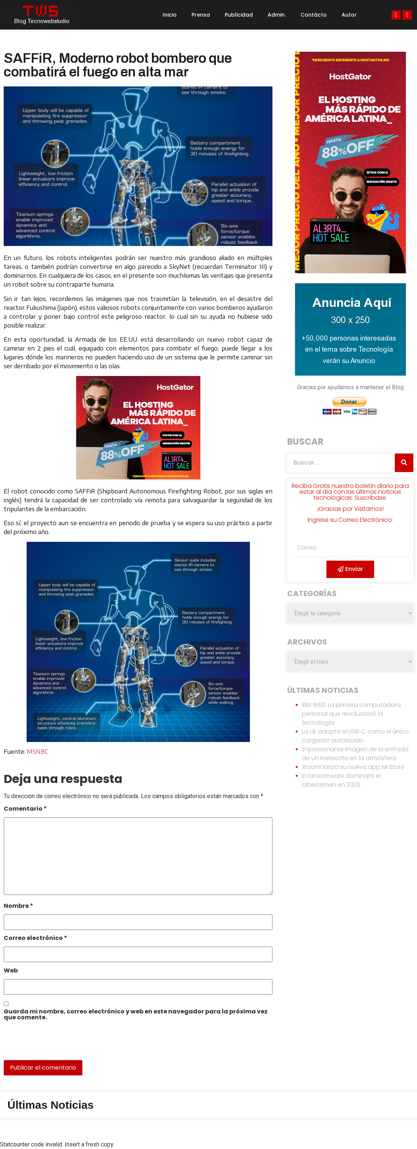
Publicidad (239, 14)
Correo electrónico (35, 938)
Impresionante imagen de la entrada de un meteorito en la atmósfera (355, 753)
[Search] (404, 463)
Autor (349, 14)
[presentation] (54, 1044)
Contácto (314, 14)
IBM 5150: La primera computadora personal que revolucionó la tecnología (351, 714)
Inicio (170, 14)
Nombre (18, 906)
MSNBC (37, 751)
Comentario (25, 809)
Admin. (277, 14)
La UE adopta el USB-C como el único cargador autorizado (355, 736)
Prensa (200, 14)
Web (11, 971)
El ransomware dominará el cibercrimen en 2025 (341, 780)
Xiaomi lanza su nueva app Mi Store (353, 767)
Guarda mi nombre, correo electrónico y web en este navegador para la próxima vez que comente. (136, 1015)
